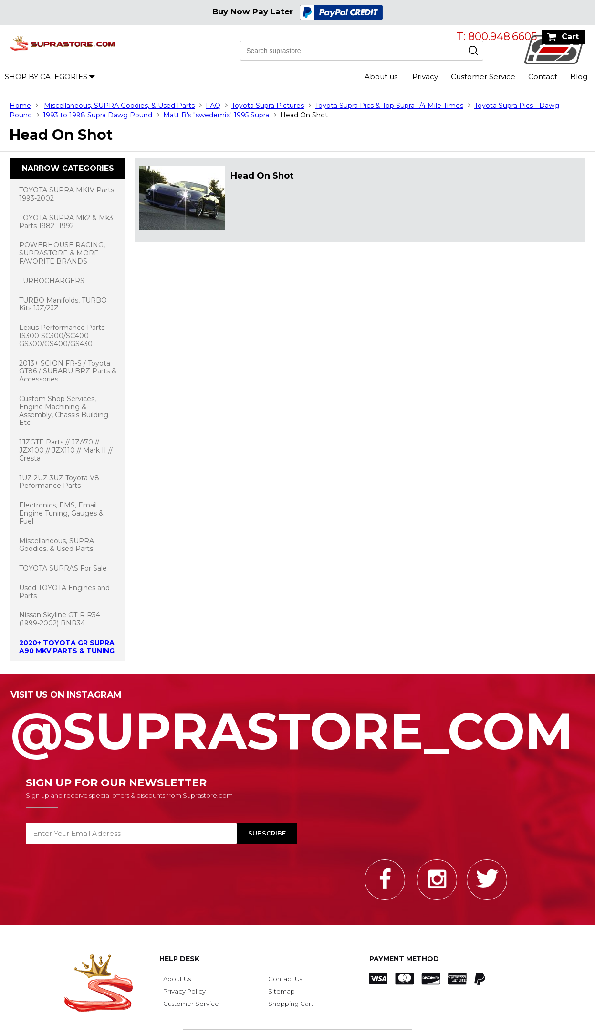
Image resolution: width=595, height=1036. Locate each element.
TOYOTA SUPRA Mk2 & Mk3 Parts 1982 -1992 (66, 221)
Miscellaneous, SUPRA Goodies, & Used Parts (119, 105)
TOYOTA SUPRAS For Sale (63, 568)
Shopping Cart (290, 1003)
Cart (570, 36)
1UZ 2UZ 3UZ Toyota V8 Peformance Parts (59, 482)
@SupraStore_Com (297, 725)
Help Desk (179, 958)
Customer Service (483, 76)
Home (20, 105)
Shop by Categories (46, 76)
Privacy (425, 76)
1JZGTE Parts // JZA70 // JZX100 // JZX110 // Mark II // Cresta (66, 450)
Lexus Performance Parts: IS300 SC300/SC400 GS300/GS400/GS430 (62, 335)
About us (381, 76)
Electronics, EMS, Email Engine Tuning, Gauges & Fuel (61, 513)
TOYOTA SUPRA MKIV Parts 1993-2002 (66, 194)
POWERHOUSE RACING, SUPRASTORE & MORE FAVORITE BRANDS (62, 253)
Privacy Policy (184, 991)
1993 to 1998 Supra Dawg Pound (97, 115)
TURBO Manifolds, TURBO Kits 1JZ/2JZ (63, 304)
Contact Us (285, 979)
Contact (542, 76)
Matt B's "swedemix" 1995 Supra (216, 115)
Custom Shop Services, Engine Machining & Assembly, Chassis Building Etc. (63, 410)
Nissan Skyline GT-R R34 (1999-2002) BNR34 (59, 619)
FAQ (213, 105)
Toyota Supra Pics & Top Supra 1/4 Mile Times (389, 105)
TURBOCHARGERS (51, 280)
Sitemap (281, 991)
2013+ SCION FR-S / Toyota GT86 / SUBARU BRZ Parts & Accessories (67, 371)
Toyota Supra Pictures (267, 105)
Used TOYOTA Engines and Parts (64, 591)
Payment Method (404, 958)
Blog (578, 76)
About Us (177, 979)
